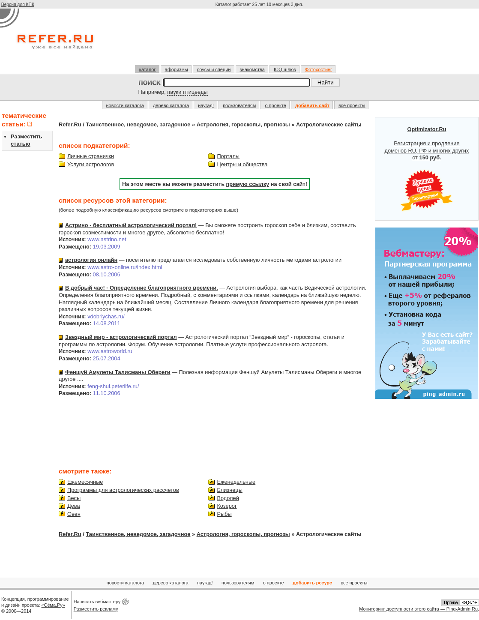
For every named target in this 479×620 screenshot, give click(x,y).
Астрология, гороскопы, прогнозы (243, 124)
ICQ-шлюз (285, 69)
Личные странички (90, 156)
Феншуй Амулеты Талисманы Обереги (118, 372)
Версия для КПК (17, 4)
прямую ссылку (247, 184)
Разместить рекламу (96, 608)
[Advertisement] (260, 40)
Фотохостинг (318, 69)
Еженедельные (236, 482)
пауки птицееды (187, 92)
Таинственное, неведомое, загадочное (138, 124)
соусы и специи (214, 69)
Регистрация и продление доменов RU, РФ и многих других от (427, 169)
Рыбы (224, 514)
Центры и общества (242, 164)
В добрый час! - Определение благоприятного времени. (141, 288)
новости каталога (125, 105)
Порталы (228, 156)
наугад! (206, 105)
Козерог (227, 506)
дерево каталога (171, 105)
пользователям (239, 105)
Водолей (228, 498)
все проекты (351, 105)
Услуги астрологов (90, 164)
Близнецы (229, 490)
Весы (74, 498)
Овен (74, 514)
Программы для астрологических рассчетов (123, 490)
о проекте (275, 105)
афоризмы (176, 69)
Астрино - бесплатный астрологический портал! (131, 225)
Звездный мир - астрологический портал (121, 337)
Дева (73, 506)
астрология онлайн (91, 260)
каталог (147, 69)
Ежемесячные (85, 482)
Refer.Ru (70, 124)
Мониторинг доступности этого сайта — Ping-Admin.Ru (418, 608)
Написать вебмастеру (97, 601)
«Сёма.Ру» (53, 605)
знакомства (252, 69)
